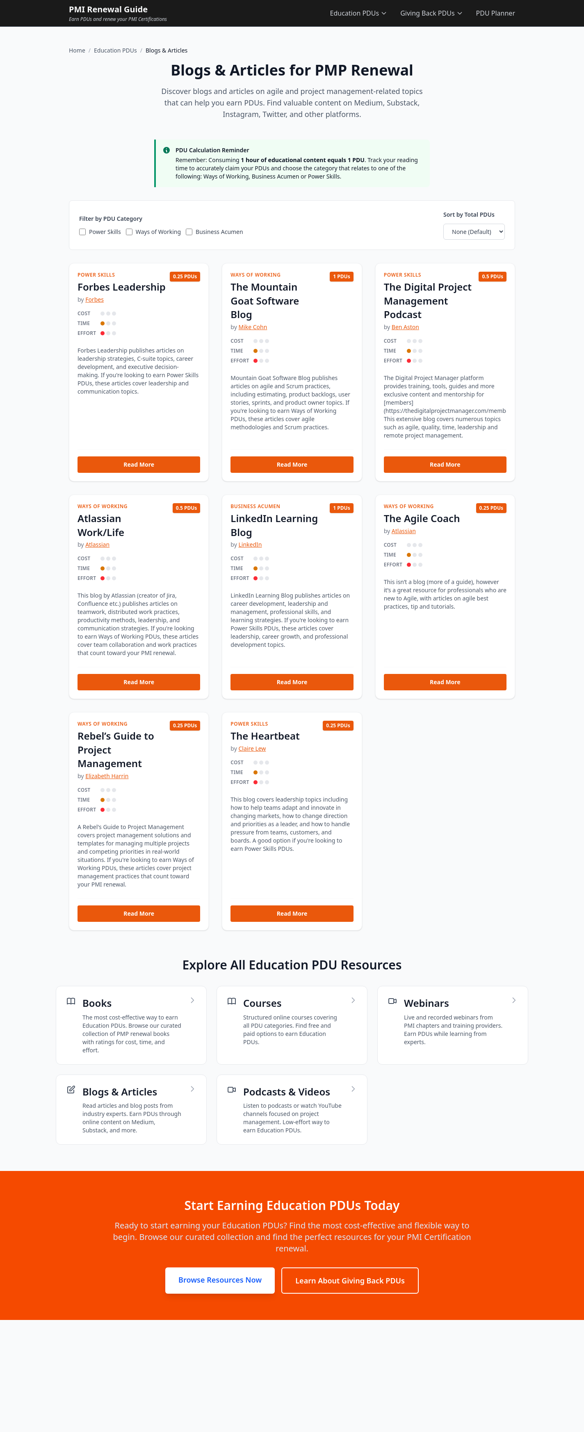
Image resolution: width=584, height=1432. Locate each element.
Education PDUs (115, 50)
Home (77, 50)
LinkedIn (250, 544)
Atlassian (97, 544)
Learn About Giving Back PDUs (350, 1280)
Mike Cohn (252, 327)
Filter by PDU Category (110, 218)
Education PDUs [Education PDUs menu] (359, 13)
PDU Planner (495, 13)
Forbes (94, 299)
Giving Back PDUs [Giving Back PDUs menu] (431, 13)
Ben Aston (405, 327)
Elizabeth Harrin (106, 776)
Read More (138, 464)
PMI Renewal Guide (108, 9)
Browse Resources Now (220, 1280)
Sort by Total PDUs (469, 214)
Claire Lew (252, 748)
